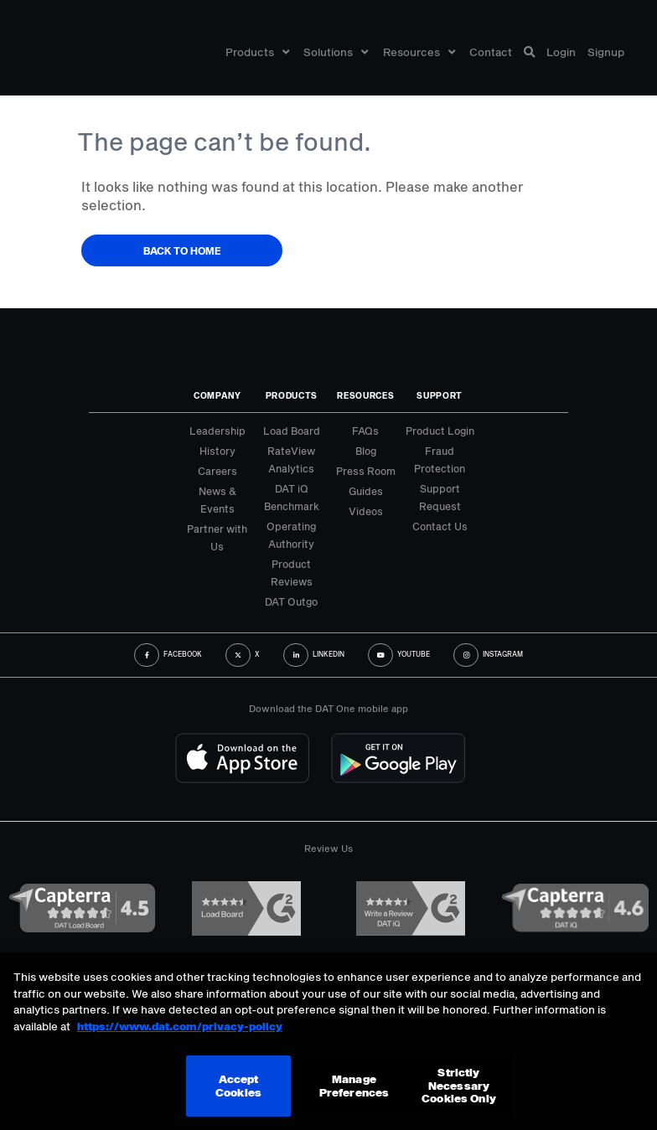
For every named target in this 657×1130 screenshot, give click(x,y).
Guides (366, 491)
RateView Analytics (291, 459)
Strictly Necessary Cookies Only (459, 1085)
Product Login (440, 430)
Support (439, 395)
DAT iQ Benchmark (291, 497)
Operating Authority (291, 535)
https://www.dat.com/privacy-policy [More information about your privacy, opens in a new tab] (179, 1026)
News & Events (217, 499)
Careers (217, 471)
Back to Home (182, 250)
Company (217, 395)
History (217, 451)
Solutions (335, 52)
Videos (366, 511)
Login (561, 52)
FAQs (365, 430)
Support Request (440, 497)
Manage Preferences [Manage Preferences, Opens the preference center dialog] (354, 1085)
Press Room (366, 471)
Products (257, 52)
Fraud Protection (439, 459)
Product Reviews (292, 572)
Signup (605, 52)
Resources (419, 52)
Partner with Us (217, 537)
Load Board (291, 430)
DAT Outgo (291, 601)
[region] (328, 1041)
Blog (365, 451)
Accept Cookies (238, 1085)
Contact (490, 52)
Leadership (217, 430)
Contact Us (440, 526)
